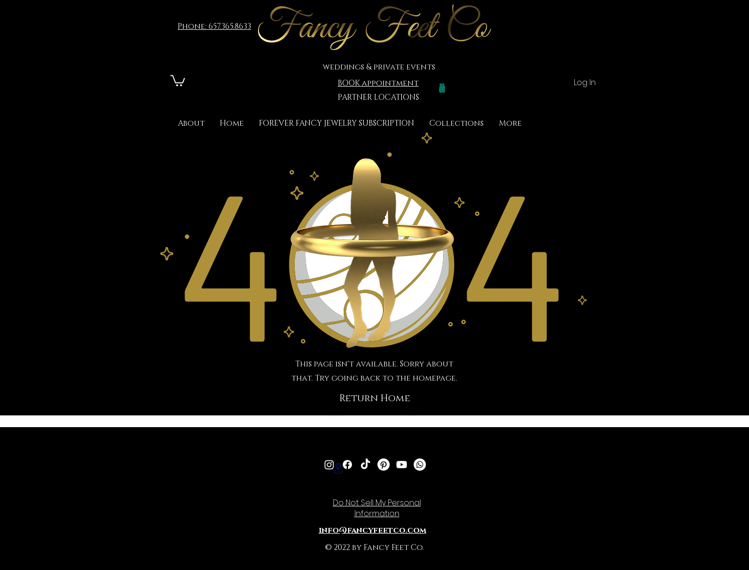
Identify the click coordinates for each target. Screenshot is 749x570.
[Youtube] (402, 464)
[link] (177, 80)
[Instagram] (329, 464)
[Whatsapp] (420, 464)
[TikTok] (365, 464)
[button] (456, 123)
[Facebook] (347, 464)
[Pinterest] (383, 464)
